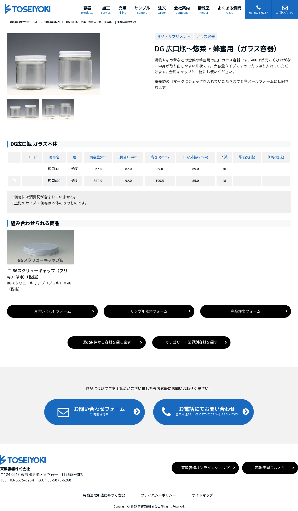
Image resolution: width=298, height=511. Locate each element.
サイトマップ (202, 495)
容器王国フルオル (270, 468)
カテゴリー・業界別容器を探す (191, 342)
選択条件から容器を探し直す (106, 342)
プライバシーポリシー (158, 495)
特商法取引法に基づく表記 (104, 495)
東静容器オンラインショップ (205, 468)
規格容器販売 (52, 22)
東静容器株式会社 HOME (24, 22)
